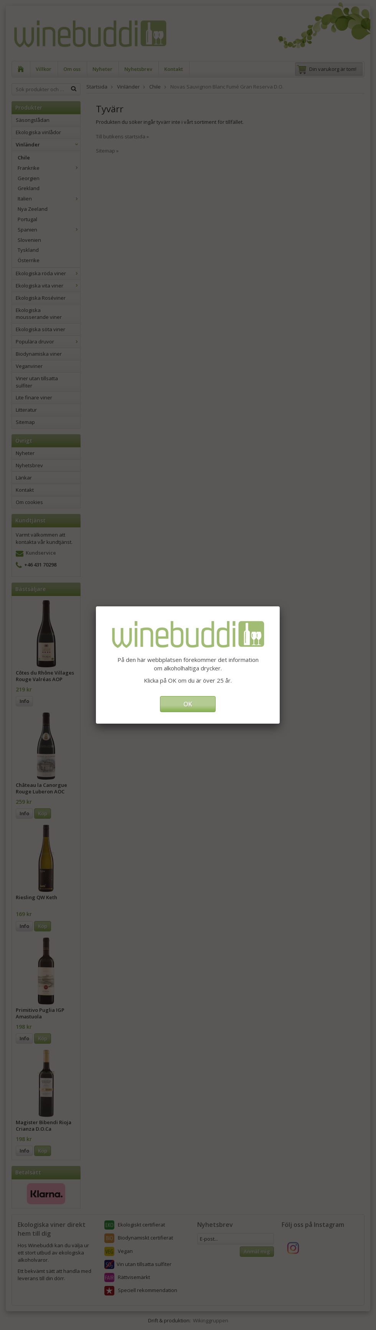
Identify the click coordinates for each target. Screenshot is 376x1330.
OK (187, 704)
